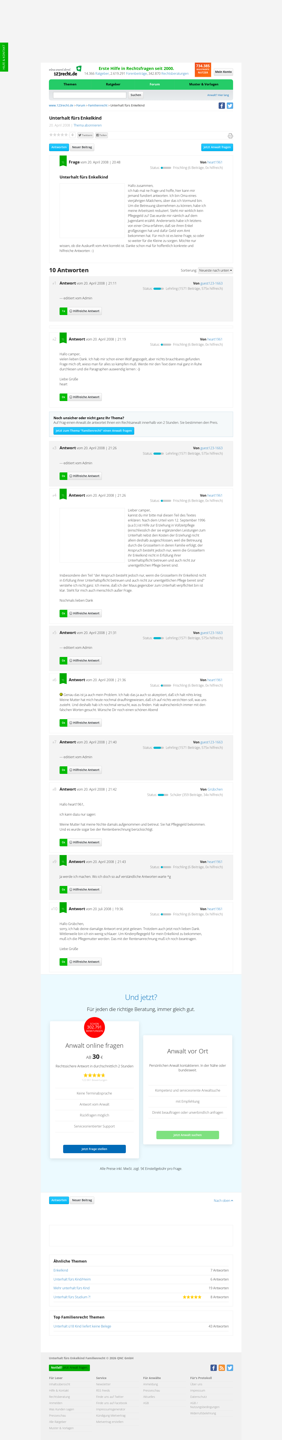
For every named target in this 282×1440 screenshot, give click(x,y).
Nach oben (223, 1200)
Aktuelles (149, 1397)
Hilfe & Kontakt (4, 57)
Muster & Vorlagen (203, 84)
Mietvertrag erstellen (109, 1422)
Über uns (196, 1384)
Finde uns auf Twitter (110, 1397)
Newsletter (103, 1384)
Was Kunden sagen (61, 1409)
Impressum (197, 1390)
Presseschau (57, 1415)
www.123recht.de (61, 105)
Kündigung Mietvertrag (110, 1415)
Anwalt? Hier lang (218, 95)
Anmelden (55, 1403)
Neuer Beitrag (82, 147)
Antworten (59, 147)
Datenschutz (198, 1397)
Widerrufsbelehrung (203, 1413)
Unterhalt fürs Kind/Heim (72, 1279)
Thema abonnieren (88, 125)
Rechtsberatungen (175, 73)
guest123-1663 (211, 283)
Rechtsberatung (59, 1397)
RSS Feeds (103, 1390)
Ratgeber (102, 73)
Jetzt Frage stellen (94, 1149)
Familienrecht (97, 105)
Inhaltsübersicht (59, 1384)
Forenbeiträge (136, 73)
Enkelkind (61, 1270)
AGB (146, 1403)
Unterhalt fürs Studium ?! (72, 1297)
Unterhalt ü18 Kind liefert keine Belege (82, 1326)
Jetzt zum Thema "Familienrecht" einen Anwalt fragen (94, 430)
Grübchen (215, 789)
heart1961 (215, 162)
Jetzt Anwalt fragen (217, 147)
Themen (70, 84)
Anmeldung (150, 1384)
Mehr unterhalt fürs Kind (72, 1288)
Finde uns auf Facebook (111, 1403)
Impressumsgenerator (110, 1409)
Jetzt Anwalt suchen (188, 1135)
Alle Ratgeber (57, 1422)
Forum (155, 84)
